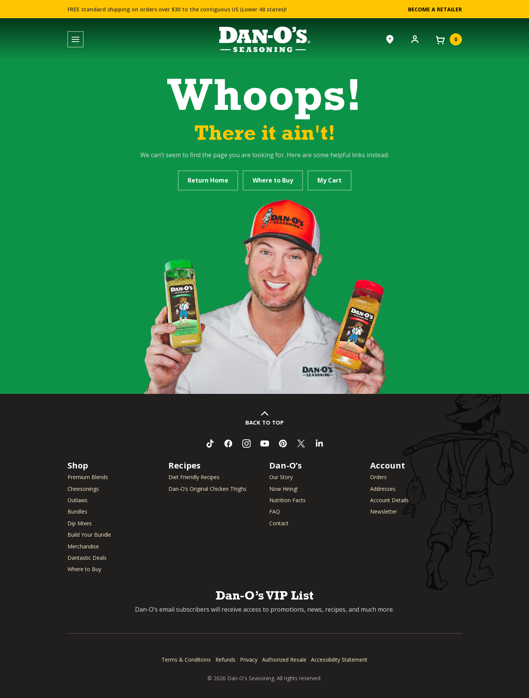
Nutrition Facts (287, 500)
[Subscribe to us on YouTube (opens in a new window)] (264, 443)
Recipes (184, 465)
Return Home (208, 180)
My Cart (329, 180)
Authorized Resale (284, 659)
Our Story (281, 477)
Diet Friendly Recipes (194, 477)
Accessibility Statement (339, 659)
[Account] (415, 38)
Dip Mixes (79, 523)
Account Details (389, 500)
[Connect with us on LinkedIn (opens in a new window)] (319, 443)
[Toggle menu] (75, 39)
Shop (77, 465)
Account (387, 465)
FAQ (274, 511)
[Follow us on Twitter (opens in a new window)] (301, 443)
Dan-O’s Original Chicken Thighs (207, 488)
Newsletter (383, 511)
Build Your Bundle (89, 534)
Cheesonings (83, 488)
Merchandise (83, 546)
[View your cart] (448, 39)
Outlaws (77, 500)
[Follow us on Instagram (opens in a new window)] (246, 443)
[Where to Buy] (390, 39)
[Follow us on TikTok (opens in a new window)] (210, 443)
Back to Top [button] (264, 422)
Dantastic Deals (87, 557)
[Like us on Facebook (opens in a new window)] (228, 443)
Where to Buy (273, 180)
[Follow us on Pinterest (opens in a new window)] (282, 443)
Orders (378, 477)
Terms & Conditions (186, 659)
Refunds (225, 659)
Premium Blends (87, 477)
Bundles (77, 511)
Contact (279, 523)
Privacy (248, 659)
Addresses (383, 488)
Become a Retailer (435, 9)
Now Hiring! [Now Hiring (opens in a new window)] (283, 488)
